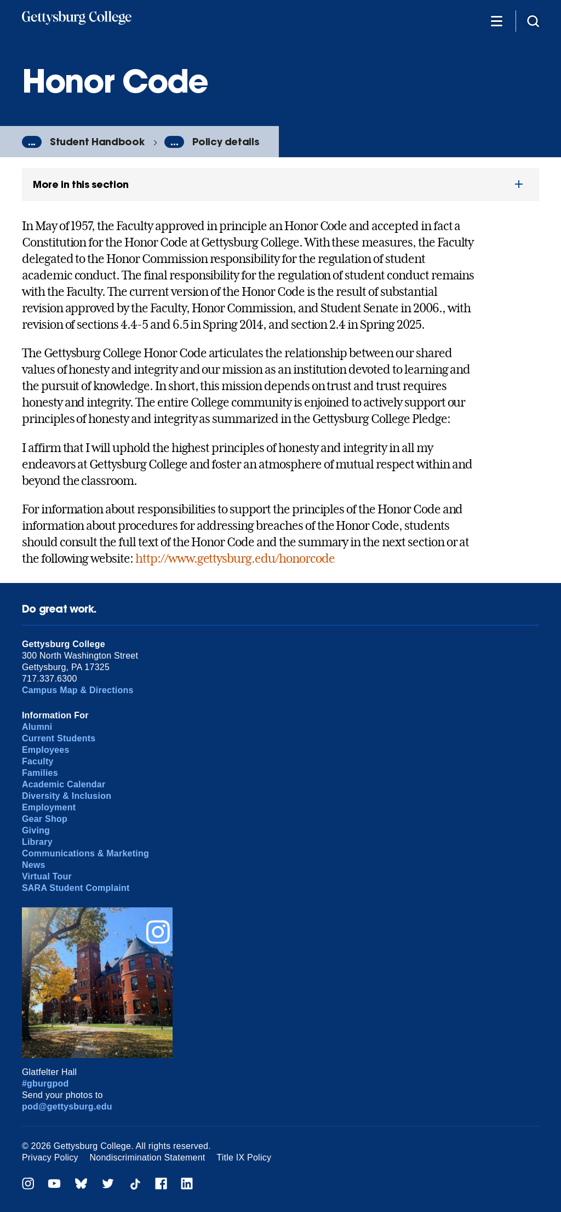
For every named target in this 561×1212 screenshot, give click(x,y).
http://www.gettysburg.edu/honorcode (235, 558)
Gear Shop (44, 819)
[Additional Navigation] (496, 20)
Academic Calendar (64, 784)
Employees (46, 749)
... (32, 142)
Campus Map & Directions (78, 690)
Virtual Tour (47, 876)
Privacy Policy (50, 1157)
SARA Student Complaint (76, 888)
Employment (49, 807)
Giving (36, 830)
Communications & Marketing (85, 853)
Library (37, 842)
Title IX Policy (243, 1157)
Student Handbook (97, 141)
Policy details (225, 141)
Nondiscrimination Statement (147, 1157)
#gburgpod (45, 1083)
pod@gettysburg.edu (67, 1106)
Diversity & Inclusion (66, 796)
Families (40, 772)
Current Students (59, 738)
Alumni (37, 726)
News (33, 865)
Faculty (38, 761)
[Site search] (533, 20)
